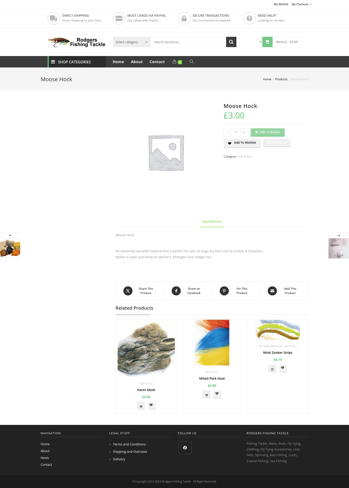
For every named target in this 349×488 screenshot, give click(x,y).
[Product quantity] (236, 132)
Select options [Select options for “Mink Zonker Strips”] (272, 369)
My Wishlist (281, 4)
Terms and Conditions (129, 444)
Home (45, 444)
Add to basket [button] (141, 406)
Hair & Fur (245, 156)
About (45, 451)
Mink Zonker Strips (277, 352)
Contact (46, 464)
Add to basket (270, 132)
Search (231, 42)
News (45, 458)
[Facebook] (185, 447)
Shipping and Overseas (130, 451)
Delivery (119, 459)
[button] (242, 143)
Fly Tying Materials (270, 346)
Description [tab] (212, 222)
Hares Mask (146, 390)
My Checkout (302, 4)
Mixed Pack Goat (212, 378)
